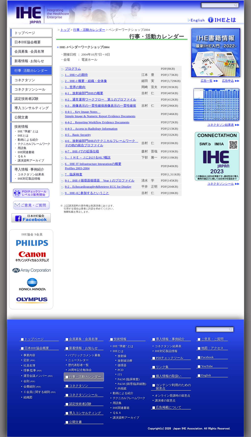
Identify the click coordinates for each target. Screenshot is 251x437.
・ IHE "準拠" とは (26, 131)
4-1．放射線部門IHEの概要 (84, 93)
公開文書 (21, 117)
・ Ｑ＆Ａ (20, 156)
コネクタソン (24, 80)
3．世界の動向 (75, 87)
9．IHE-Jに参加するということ (87, 193)
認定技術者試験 (26, 99)
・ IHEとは (21, 135)
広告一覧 (207, 80)
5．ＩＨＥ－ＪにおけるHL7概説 (88, 157)
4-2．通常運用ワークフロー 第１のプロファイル (100, 99)
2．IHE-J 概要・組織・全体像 (86, 81)
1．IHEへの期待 (76, 75)
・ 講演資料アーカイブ (29, 160)
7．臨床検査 (74, 174)
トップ (65, 30)
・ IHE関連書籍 (24, 152)
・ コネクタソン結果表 (29, 174)
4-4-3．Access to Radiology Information (91, 128)
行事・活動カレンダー (89, 30)
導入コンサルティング (31, 108)
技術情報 (21, 126)
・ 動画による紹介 (26, 139)
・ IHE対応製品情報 (27, 178)
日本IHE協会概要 (27, 42)
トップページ (24, 33)
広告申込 (228, 80)
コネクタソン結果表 (220, 124)
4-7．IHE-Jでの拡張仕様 (82, 151)
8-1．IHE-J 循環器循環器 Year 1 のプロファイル (100, 180)
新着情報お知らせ (29, 61)
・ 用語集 (20, 148)
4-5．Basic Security (78, 135)
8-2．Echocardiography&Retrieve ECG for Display (98, 186)
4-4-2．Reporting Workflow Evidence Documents (97, 122)
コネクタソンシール (29, 89)
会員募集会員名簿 (29, 51)
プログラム (73, 68)
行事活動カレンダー (31, 70)
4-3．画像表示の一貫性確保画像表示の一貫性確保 (100, 105)
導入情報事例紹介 (29, 169)
